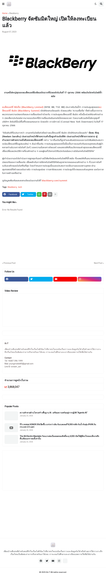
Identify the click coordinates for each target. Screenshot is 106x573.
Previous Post (10, 263)
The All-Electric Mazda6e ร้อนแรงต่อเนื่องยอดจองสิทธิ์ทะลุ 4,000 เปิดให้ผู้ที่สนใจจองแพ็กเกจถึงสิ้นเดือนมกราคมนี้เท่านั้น (59, 437)
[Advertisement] (54, 237)
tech (20, 187)
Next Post (98, 263)
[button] (3, 4)
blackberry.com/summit (54, 180)
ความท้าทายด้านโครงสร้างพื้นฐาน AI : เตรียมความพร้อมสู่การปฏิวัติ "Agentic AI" (53, 413)
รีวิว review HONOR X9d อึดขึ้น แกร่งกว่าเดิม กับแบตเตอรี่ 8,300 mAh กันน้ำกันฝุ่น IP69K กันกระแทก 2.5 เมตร (58, 425)
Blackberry (14, 13)
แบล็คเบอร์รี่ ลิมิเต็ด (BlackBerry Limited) (22, 107)
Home (4, 13)
